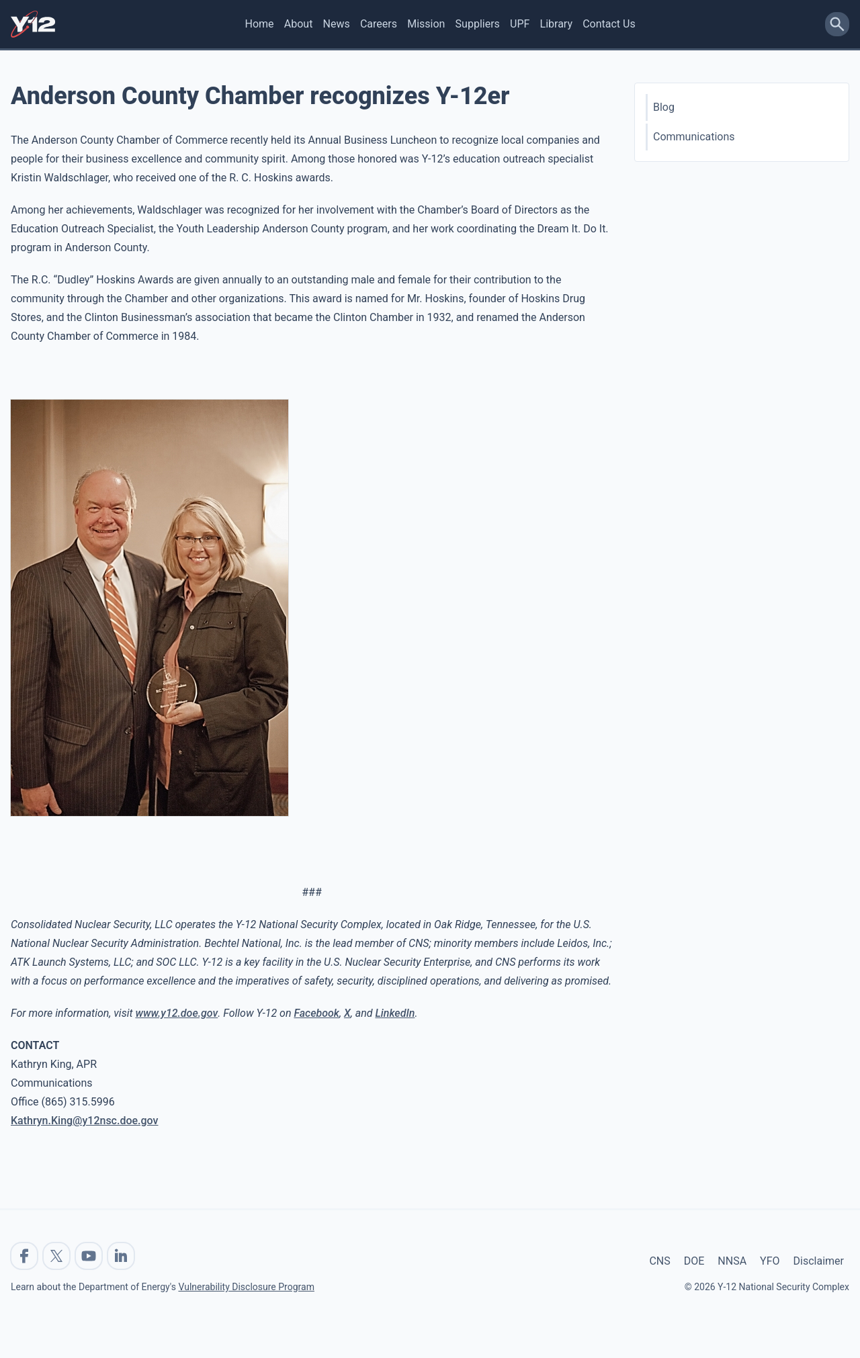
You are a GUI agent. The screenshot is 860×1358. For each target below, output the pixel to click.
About (298, 23)
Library (556, 23)
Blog (664, 107)
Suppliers (478, 23)
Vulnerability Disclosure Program (246, 1286)
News (336, 23)
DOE (694, 1261)
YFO (769, 1261)
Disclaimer (818, 1261)
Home (259, 23)
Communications (694, 136)
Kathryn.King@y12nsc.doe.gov (85, 1120)
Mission (426, 23)
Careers (378, 23)
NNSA (732, 1261)
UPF (519, 23)
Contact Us (609, 23)
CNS (659, 1261)
